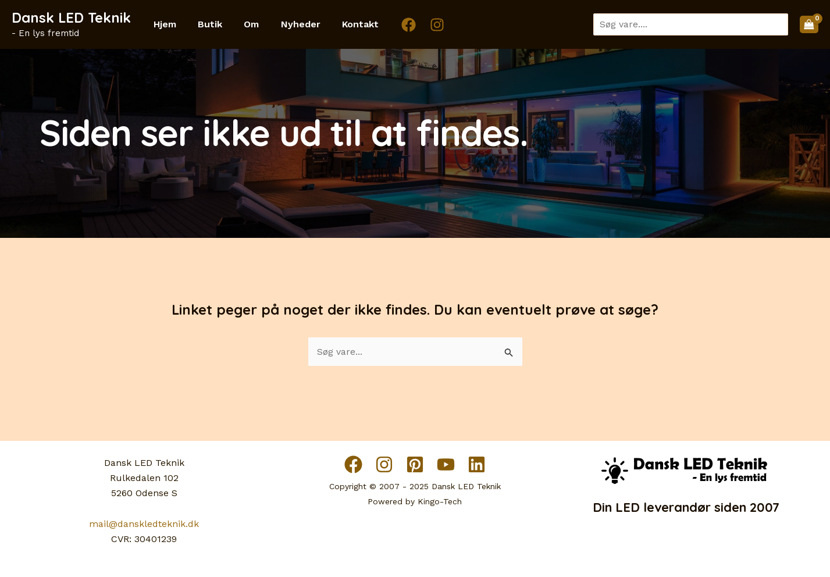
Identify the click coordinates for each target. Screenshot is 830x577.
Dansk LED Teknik (71, 17)
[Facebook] (393, 24)
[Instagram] (421, 24)
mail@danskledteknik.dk (144, 523)
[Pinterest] (415, 464)
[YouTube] (446, 464)
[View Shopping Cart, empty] (809, 24)
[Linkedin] (477, 464)
